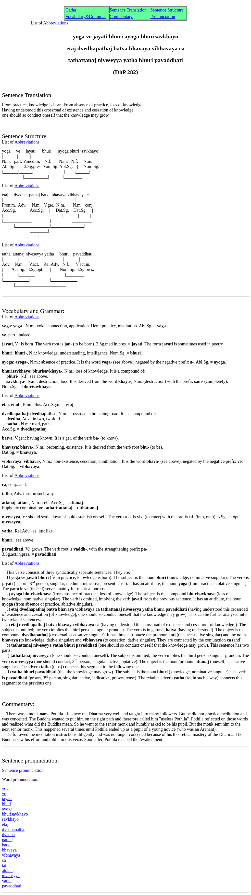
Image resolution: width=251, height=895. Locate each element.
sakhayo (10, 819)
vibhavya (11, 855)
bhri (6, 803)
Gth (70, 10)
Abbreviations (55, 23)
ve (4, 793)
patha (7, 839)
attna (8, 870)
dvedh (8, 834)
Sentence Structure (166, 10)
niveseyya (11, 875)
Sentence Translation (128, 10)
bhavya (9, 850)
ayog (7, 809)
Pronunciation (162, 16)
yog (6, 788)
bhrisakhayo (15, 814)
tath (6, 865)
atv (7, 844)
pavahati (11, 886)
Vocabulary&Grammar (85, 16)
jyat (7, 798)
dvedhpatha (13, 829)
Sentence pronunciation (22, 770)
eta (5, 824)
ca (4, 860)
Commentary (121, 16)
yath (7, 880)
